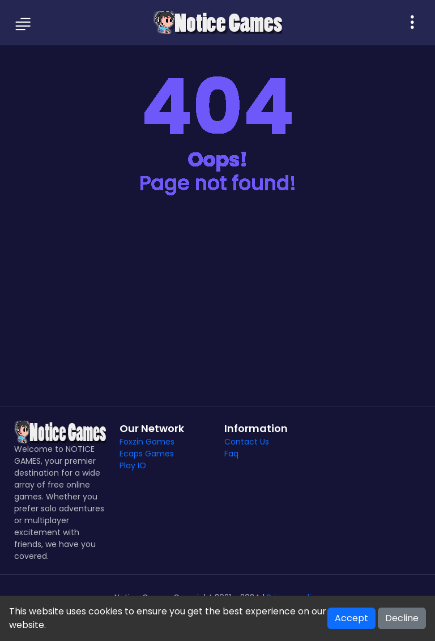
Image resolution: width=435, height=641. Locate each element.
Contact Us (246, 441)
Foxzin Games (147, 441)
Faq (231, 453)
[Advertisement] (217, 310)
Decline (402, 618)
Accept (351, 618)
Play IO (133, 465)
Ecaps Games (147, 453)
